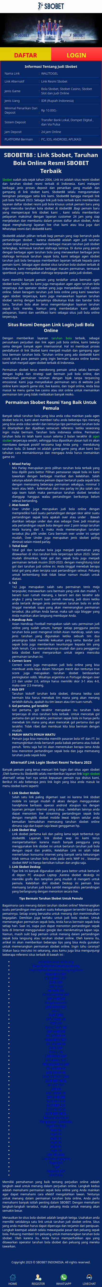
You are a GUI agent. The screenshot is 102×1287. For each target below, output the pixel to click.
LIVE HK (56, 1089)
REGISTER (38, 1280)
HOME (12, 1280)
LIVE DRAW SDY (55, 1007)
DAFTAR (25, 55)
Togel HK (56, 1150)
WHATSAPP (63, 1280)
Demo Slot (56, 986)
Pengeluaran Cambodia (56, 1122)
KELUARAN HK (55, 1035)
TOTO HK (56, 1023)
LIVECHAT (89, 1280)
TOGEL (56, 1011)
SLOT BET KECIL (56, 1081)
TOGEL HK (56, 1052)
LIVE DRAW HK (56, 1019)
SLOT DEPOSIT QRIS (55, 1076)
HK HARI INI (56, 990)
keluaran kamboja (56, 1117)
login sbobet (91, 774)
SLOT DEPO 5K (56, 1109)
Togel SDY (55, 1163)
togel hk (55, 1130)
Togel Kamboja (56, 1126)
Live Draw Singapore (56, 1158)
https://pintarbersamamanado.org (55, 966)
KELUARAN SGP (55, 978)
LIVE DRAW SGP (56, 1056)
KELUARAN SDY (56, 974)
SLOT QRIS (56, 1015)
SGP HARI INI (56, 998)
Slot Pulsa (55, 1175)
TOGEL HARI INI (56, 1027)
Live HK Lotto (56, 1154)
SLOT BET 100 (56, 1101)
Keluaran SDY (56, 1171)
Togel (55, 1167)
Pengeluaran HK (56, 1003)
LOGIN (76, 55)
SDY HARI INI (56, 1097)
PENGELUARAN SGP (55, 1064)
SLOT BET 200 (56, 1105)
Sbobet (7, 180)
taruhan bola (62, 338)
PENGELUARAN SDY (55, 994)
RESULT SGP (56, 1085)
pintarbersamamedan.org (56, 962)
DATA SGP (55, 982)
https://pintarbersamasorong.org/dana (55, 970)
